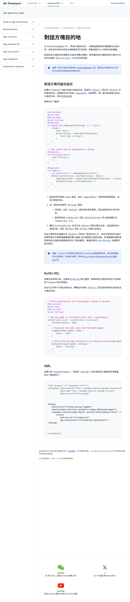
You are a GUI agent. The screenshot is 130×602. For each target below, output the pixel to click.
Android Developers (52, 28)
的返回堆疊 (69, 58)
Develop (74, 3)
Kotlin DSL (75, 279)
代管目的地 (66, 96)
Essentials (32, 3)
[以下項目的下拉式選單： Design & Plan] (63, 3)
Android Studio (118, 3)
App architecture (13, 13)
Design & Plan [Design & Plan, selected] (54, 3)
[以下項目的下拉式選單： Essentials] (40, 3)
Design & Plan (68, 28)
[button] (15, 22)
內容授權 (71, 451)
